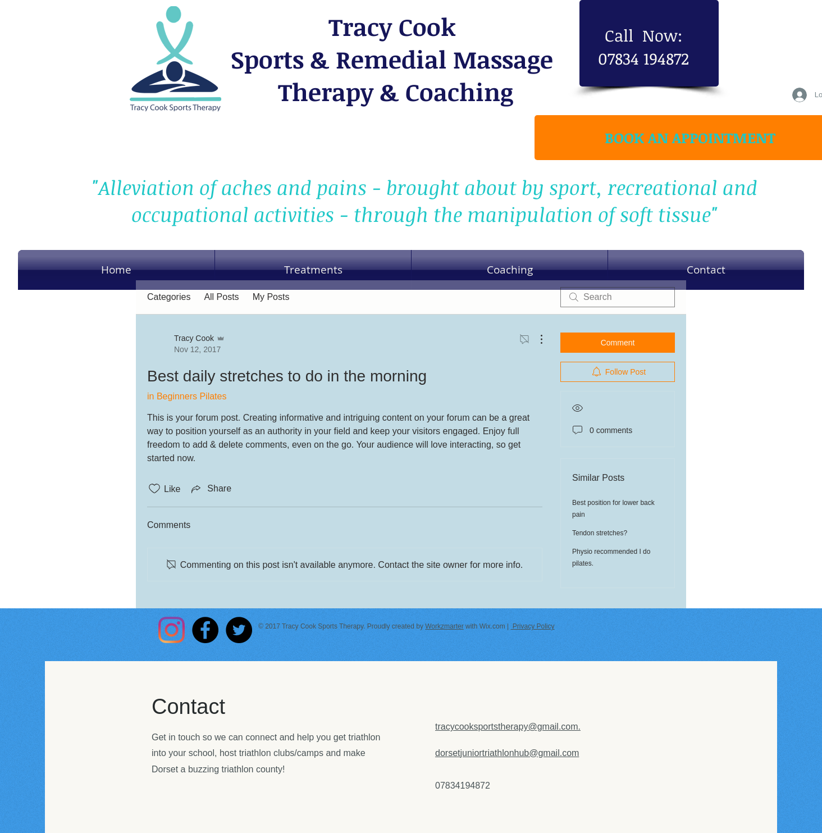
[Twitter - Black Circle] (239, 630)
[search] (617, 297)
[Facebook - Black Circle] (205, 630)
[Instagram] (171, 630)
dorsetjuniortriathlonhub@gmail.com (507, 753)
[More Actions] (535, 339)
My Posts (271, 297)
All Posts (221, 297)
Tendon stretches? (599, 533)
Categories (168, 297)
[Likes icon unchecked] (154, 488)
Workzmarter (444, 626)
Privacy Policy (532, 626)
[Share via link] (210, 488)
